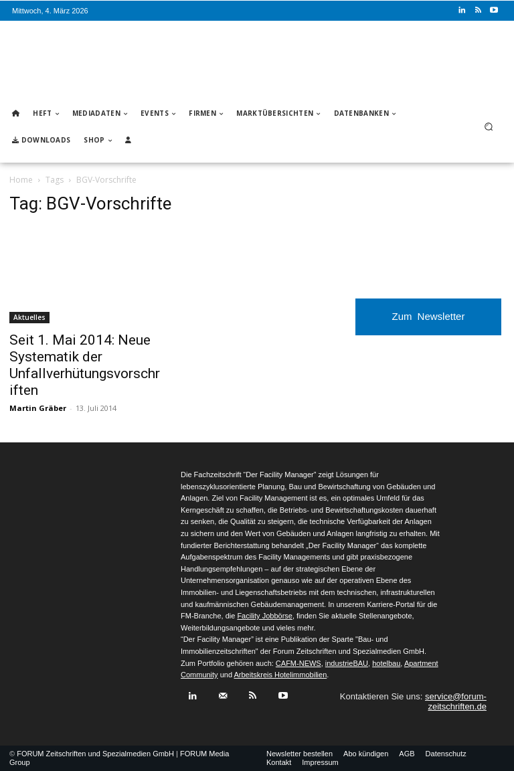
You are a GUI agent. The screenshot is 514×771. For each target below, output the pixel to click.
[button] (489, 127)
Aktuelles (29, 317)
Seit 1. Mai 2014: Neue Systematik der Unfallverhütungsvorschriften (84, 365)
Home (21, 179)
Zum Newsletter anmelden (428, 323)
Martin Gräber (37, 408)
